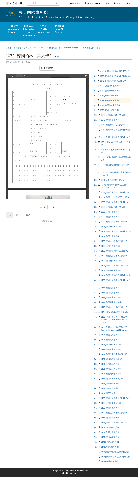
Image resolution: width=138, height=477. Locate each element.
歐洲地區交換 (88, 48)
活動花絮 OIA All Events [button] (60, 29)
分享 (59, 56)
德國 (98, 48)
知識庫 (8, 48)
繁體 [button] (118, 3)
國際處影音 (14, 3)
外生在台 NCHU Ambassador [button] (44, 30)
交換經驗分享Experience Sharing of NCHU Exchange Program (75, 48)
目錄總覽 (17, 48)
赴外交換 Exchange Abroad (35, 48)
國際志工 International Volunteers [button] (29, 32)
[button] (128, 3)
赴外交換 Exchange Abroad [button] (13, 29)
